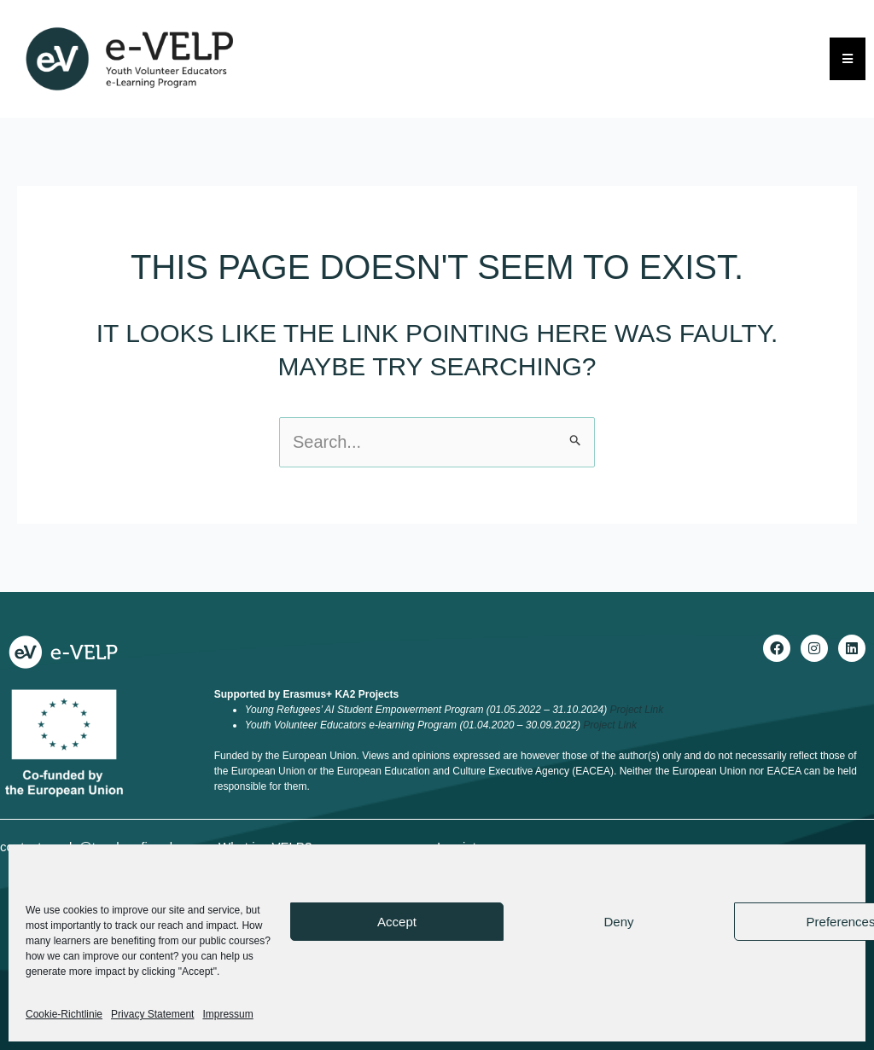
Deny (618, 921)
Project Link (637, 710)
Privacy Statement (152, 1014)
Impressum (227, 1014)
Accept (397, 921)
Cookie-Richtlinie (64, 1014)
